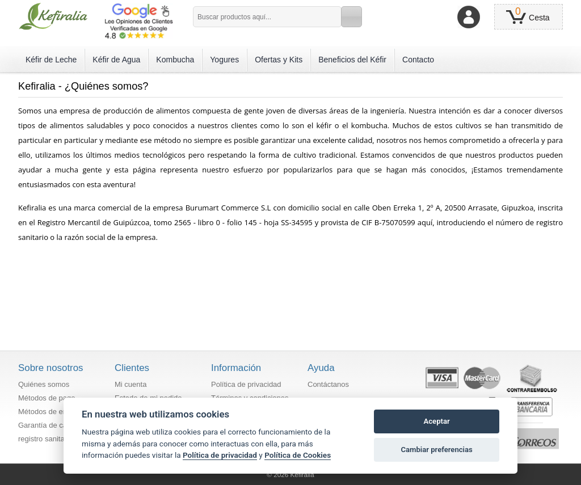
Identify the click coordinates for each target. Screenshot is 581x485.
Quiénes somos (43, 384)
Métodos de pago (46, 398)
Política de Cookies (297, 454)
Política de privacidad (246, 384)
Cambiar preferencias (436, 449)
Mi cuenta (130, 384)
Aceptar (437, 421)
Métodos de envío (47, 411)
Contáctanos (328, 384)
